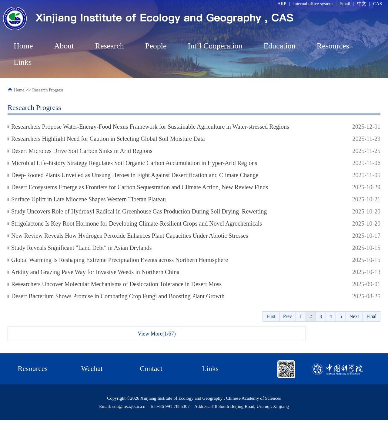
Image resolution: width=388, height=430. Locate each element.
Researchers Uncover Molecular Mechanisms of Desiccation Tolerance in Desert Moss (116, 284)
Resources (333, 45)
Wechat (91, 368)
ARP (281, 3)
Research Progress (47, 90)
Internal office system (313, 3)
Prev (287, 316)
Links (23, 62)
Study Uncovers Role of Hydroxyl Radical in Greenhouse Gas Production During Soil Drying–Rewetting (139, 211)
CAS (377, 3)
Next (354, 316)
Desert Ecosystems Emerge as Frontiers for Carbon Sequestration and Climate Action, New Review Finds (139, 187)
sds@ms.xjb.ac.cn (128, 406)
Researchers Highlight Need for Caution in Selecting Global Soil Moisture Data (108, 138)
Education (279, 45)
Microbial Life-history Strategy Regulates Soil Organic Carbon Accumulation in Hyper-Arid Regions (134, 163)
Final (371, 316)
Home (23, 45)
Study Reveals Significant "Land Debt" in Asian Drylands (81, 247)
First (270, 316)
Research (109, 45)
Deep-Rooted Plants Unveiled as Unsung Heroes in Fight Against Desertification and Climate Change (134, 175)
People (156, 45)
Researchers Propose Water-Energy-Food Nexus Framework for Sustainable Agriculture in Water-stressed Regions (150, 126)
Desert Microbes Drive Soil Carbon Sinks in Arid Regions (81, 150)
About (64, 45)
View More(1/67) (157, 334)
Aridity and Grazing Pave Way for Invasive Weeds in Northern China (95, 272)
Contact (151, 368)
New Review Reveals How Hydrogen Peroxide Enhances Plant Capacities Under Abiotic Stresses (129, 235)
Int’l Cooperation (215, 45)
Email (345, 3)
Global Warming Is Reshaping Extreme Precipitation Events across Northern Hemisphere (119, 259)
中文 (361, 3)
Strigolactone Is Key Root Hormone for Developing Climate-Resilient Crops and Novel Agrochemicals (136, 223)
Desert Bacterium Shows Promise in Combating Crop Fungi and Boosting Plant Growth (118, 296)
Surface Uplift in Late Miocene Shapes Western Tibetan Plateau (88, 199)
